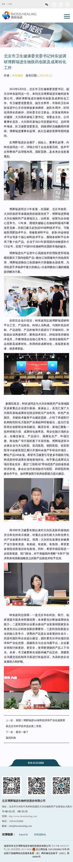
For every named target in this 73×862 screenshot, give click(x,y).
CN (10, 4)
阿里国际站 (40, 834)
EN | (5, 4)
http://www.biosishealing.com (23, 816)
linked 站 (23, 834)
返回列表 (11, 737)
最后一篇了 (22, 732)
